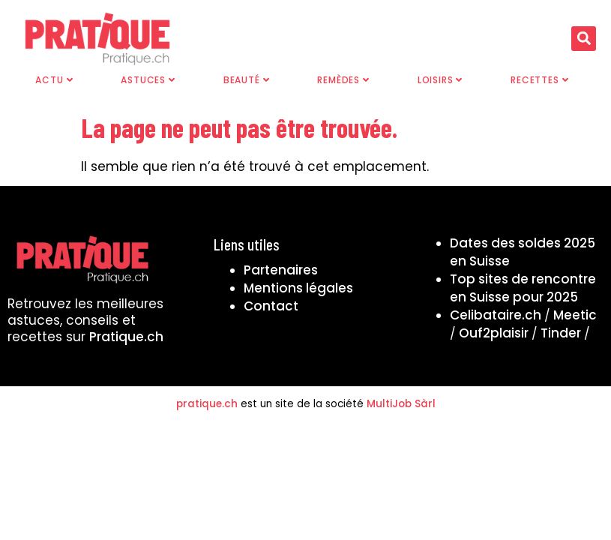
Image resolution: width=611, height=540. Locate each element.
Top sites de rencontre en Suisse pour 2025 (523, 288)
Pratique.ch (126, 337)
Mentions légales (298, 288)
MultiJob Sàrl (401, 404)
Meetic (575, 315)
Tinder (561, 333)
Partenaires (281, 270)
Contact (271, 306)
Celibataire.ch (495, 315)
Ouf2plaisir (494, 333)
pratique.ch (207, 404)
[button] (583, 38)
